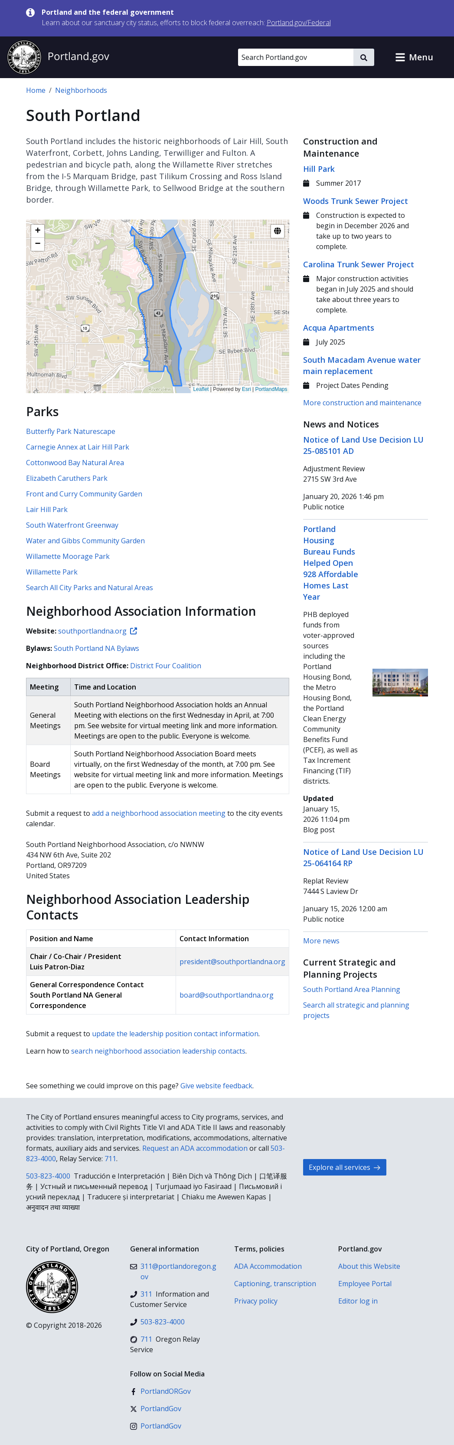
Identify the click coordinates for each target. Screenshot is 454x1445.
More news (321, 941)
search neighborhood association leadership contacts (158, 1051)
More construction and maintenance (362, 402)
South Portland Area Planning (351, 989)
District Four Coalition (165, 665)
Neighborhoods (81, 90)
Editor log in (358, 1301)
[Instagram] (155, 1426)
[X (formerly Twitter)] (155, 1408)
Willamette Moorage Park (68, 556)
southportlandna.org (97, 631)
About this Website (369, 1266)
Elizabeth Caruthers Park (67, 478)
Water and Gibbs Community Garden (85, 540)
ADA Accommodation (268, 1266)
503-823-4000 (48, 1176)
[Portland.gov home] (58, 57)
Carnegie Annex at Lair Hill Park (77, 447)
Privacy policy (256, 1301)
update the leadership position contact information (175, 1033)
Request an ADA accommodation (195, 1148)
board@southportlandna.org (227, 995)
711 (110, 1158)
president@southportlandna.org (232, 961)
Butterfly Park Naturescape (70, 431)
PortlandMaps (271, 389)
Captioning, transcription (275, 1283)
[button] (414, 57)
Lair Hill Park (47, 509)
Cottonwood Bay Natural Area (75, 462)
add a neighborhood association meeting (158, 813)
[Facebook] (160, 1391)
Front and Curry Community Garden (84, 494)
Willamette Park (52, 572)
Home (36, 90)
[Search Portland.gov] (295, 57)
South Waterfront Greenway (72, 525)
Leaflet (201, 389)
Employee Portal (365, 1283)
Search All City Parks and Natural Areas (89, 587)
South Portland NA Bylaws (96, 648)
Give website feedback (216, 1085)
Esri (246, 389)
